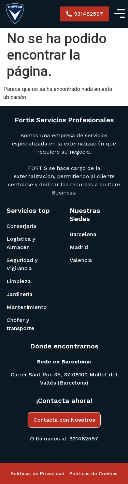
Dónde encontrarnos (64, 346)
